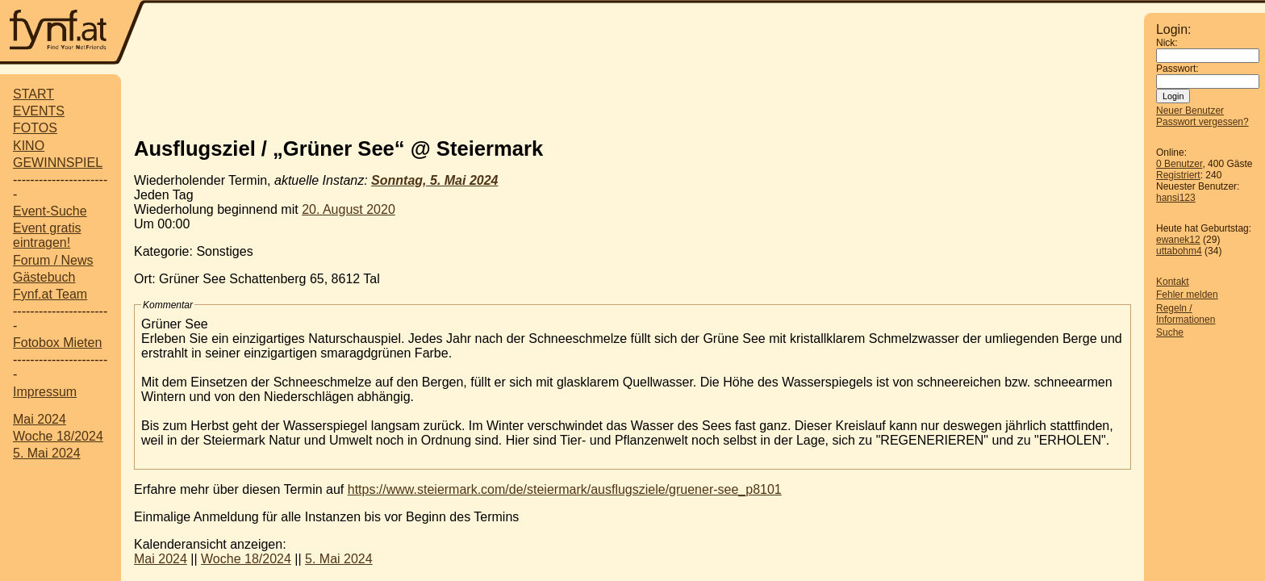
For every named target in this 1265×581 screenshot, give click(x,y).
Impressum (45, 392)
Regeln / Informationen (1185, 314)
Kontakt (1172, 281)
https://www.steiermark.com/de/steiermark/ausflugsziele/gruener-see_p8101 (565, 489)
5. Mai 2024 (47, 453)
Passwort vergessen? (1202, 121)
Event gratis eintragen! (47, 235)
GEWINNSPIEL (57, 162)
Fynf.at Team (50, 294)
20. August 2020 (348, 209)
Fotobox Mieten (57, 342)
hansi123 (1176, 197)
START (33, 94)
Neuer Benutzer (1190, 110)
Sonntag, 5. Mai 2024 (434, 180)
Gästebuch (44, 277)
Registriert (1178, 175)
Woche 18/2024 (58, 436)
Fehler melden (1187, 294)
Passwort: (1177, 68)
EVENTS (39, 111)
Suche (1170, 332)
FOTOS (35, 128)
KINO (28, 146)
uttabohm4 (1179, 251)
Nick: (1167, 42)
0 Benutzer (1179, 163)
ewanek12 (1178, 239)
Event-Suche (50, 211)
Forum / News (53, 260)
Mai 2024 (39, 419)
